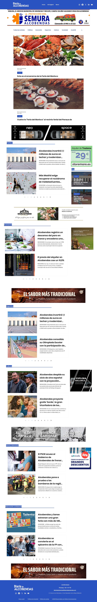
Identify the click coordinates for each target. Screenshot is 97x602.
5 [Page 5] (43, 197)
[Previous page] (28, 197)
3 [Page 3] (37, 197)
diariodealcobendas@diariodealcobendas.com (65, 590)
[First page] (24, 197)
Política (30, 30)
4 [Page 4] (40, 197)
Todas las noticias (19, 30)
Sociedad (65, 30)
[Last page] (50, 197)
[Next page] (47, 197)
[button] (81, 30)
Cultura (56, 30)
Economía (39, 30)
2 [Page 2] (34, 197)
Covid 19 (73, 30)
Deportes (48, 30)
